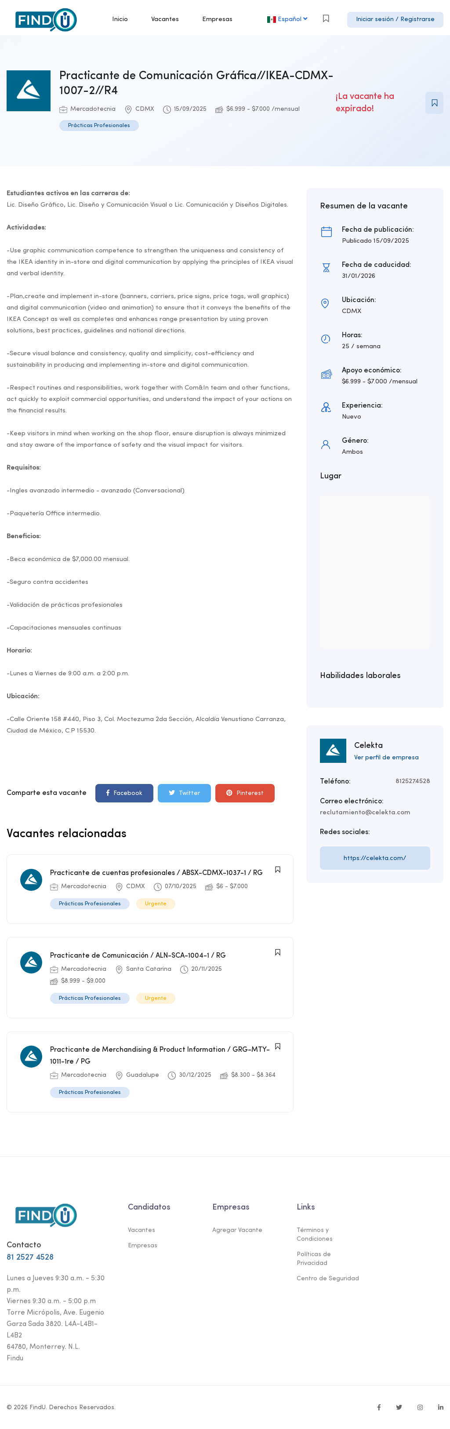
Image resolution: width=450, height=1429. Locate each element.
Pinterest (245, 792)
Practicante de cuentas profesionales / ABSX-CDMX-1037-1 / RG (156, 873)
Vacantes (165, 19)
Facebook (124, 792)
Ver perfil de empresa (386, 758)
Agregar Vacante (237, 1233)
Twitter (184, 792)
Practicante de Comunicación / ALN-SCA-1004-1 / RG (138, 955)
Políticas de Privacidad (314, 1261)
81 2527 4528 (30, 1260)
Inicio (120, 19)
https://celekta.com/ (375, 858)
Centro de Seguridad (328, 1281)
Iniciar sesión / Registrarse (395, 19)
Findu (15, 1360)
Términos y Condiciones (315, 1237)
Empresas (217, 19)
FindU (37, 1406)
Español (288, 19)
